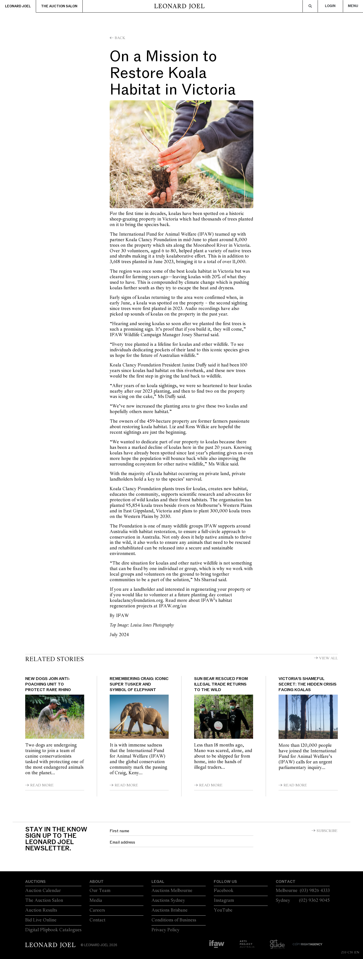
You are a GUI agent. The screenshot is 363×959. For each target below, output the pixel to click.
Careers (97, 910)
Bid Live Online (40, 920)
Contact (97, 920)
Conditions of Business (174, 920)
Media (95, 900)
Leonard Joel (18, 6)
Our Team (99, 890)
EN (356, 952)
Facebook (223, 890)
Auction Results (41, 910)
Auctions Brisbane (170, 910)
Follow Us (225, 881)
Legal (158, 881)
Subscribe (327, 831)
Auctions (35, 881)
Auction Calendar (43, 890)
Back (120, 38)
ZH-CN (347, 952)
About (96, 881)
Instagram (224, 900)
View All (328, 658)
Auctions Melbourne (172, 890)
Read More (42, 785)
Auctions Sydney (168, 900)
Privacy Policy (165, 930)
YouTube (223, 910)
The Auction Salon (59, 6)
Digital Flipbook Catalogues (53, 930)
